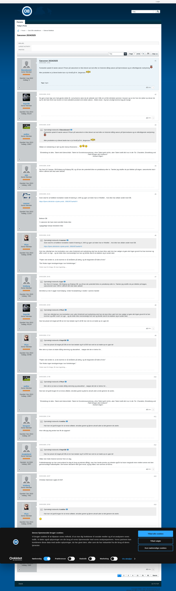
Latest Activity (24, 46)
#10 (155, 377)
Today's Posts (22, 26)
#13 (155, 476)
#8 (155, 305)
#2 (155, 94)
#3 (155, 125)
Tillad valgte (155, 568)
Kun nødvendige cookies (155, 575)
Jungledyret (26, 454)
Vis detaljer (127, 586)
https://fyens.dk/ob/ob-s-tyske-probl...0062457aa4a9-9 (58, 201)
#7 (155, 277)
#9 (155, 335)
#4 (155, 166)
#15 (155, 546)
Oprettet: (23, 78)
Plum (26, 245)
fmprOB (26, 104)
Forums (20, 22)
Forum (23, 30)
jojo (26, 175)
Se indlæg (71, 129)
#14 (155, 504)
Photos (21, 49)
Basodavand (26, 70)
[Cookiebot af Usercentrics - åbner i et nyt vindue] (16, 586)
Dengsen (26, 426)
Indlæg (21, 43)
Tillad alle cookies (155, 561)
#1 (155, 61)
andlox (26, 134)
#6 (155, 235)
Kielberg (26, 286)
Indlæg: (25, 80)
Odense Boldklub (49, 30)
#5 (155, 194)
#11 (155, 416)
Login (158, 1)
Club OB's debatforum (34, 30)
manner (26, 203)
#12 (155, 445)
